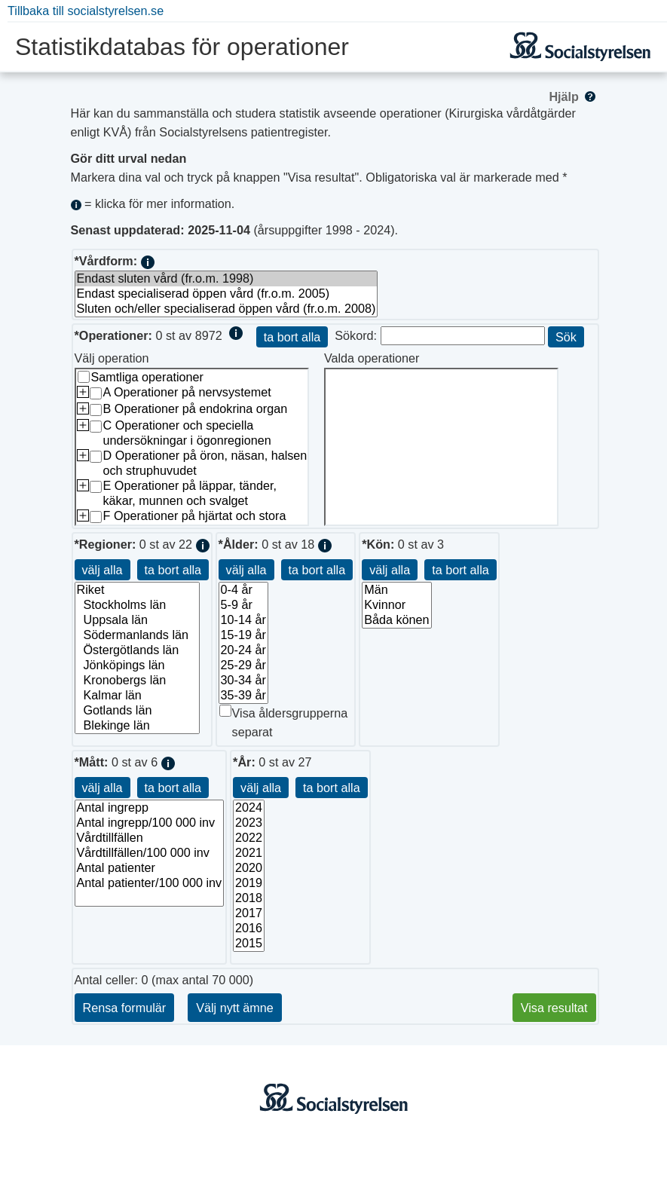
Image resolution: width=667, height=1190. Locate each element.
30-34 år (243, 680)
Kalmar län (137, 695)
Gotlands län (137, 710)
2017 (249, 913)
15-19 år (243, 635)
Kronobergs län (137, 680)
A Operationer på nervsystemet (187, 392)
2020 (249, 868)
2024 (249, 807)
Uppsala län (137, 620)
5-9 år (243, 605)
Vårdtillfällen (149, 838)
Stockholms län (137, 605)
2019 (249, 883)
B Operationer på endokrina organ (195, 408)
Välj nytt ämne (235, 1007)
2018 (249, 898)
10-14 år (243, 620)
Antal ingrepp (149, 807)
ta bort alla (292, 337)
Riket (137, 590)
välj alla (102, 570)
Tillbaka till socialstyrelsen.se (86, 10)
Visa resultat (554, 1007)
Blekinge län (137, 725)
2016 (249, 928)
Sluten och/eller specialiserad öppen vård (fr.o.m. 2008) (226, 309)
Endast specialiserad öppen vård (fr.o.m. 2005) (226, 293)
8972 (208, 335)
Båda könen (396, 620)
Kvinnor (396, 605)
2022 (249, 838)
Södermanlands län (137, 635)
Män (396, 590)
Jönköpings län (137, 665)
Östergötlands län (137, 650)
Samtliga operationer (147, 377)
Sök (566, 337)
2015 (249, 943)
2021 (249, 853)
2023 (249, 823)
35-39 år (243, 695)
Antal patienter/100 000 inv (149, 883)
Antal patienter (149, 868)
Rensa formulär (125, 1007)
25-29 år (243, 665)
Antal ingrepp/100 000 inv (149, 823)
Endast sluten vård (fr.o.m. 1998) (226, 278)
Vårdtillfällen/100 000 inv (149, 853)
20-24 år (243, 650)
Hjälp (573, 96)
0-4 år (243, 590)
